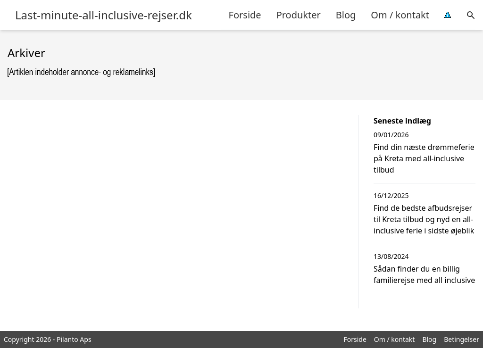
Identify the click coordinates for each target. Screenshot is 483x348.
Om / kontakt (400, 14)
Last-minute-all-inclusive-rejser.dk (103, 15)
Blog (346, 14)
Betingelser (461, 339)
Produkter (298, 14)
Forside (245, 14)
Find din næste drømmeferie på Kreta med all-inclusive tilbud (424, 158)
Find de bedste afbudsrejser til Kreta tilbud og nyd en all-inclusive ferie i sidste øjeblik (424, 219)
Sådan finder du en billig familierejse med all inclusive (424, 274)
